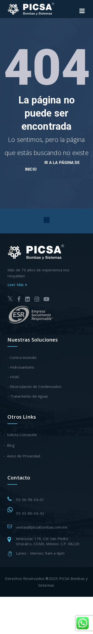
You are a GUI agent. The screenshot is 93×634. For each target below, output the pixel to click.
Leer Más (17, 284)
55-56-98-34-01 (30, 499)
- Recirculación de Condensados (34, 386)
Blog (11, 445)
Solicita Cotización (22, 434)
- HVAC (13, 376)
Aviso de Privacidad (23, 455)
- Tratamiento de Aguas (27, 396)
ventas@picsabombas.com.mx (41, 527)
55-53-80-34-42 (30, 513)
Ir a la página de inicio (52, 166)
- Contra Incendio (22, 357)
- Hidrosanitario (20, 367)
